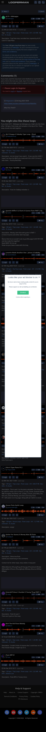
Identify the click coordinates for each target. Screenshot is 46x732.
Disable (23, 292)
